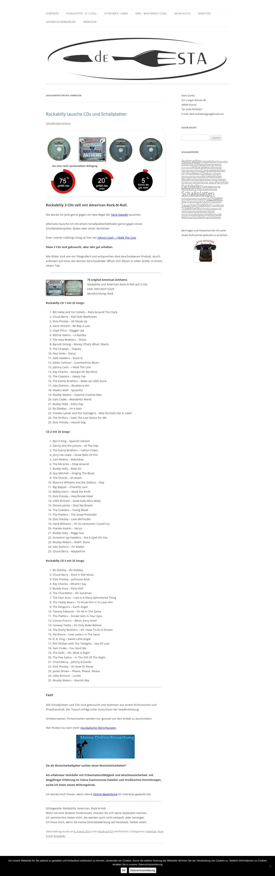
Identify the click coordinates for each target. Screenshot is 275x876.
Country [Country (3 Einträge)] (223, 161)
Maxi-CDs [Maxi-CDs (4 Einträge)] (199, 173)
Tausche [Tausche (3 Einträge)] (216, 201)
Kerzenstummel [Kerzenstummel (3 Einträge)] (191, 170)
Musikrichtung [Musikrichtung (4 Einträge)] (191, 179)
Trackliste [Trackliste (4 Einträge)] (217, 205)
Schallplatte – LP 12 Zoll (81, 13)
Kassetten (204, 13)
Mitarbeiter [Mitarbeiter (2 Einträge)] (187, 176)
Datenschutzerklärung (61, 22)
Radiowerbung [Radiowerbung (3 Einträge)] (211, 186)
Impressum (89, 22)
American (151, 831)
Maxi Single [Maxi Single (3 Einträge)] (213, 173)
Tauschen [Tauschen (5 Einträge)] (189, 205)
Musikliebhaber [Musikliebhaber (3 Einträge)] (212, 176)
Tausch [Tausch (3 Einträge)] (206, 201)
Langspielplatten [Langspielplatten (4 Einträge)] (214, 170)
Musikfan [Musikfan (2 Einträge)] (197, 176)
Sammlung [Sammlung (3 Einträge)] (210, 189)
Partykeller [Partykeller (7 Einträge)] (191, 186)
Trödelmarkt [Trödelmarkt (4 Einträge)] (190, 208)
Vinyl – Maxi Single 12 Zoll (151, 13)
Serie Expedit (119, 214)
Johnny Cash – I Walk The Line (117, 237)
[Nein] (270, 866)
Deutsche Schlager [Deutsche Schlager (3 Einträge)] (193, 164)
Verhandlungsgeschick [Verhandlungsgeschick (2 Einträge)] (210, 208)
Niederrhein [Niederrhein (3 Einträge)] (210, 179)
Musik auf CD (182, 13)
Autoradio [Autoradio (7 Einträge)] (190, 161)
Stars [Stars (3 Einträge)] (184, 201)
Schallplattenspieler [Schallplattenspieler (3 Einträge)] (194, 199)
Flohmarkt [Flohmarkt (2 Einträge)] (186, 167)
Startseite (52, 13)
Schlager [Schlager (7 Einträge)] (215, 198)
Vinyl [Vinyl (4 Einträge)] (211, 211)
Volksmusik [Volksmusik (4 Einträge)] (213, 214)
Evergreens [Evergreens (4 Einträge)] (213, 164)
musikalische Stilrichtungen (98, 728)
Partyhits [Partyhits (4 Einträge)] (221, 182)
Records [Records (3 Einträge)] (186, 189)
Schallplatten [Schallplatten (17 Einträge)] (197, 193)
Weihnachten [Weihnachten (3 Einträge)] (189, 217)
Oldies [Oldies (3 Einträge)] (222, 179)
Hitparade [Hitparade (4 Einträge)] (199, 167)
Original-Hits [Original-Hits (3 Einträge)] (189, 182)
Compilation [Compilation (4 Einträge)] (209, 161)
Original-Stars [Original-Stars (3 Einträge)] (206, 182)
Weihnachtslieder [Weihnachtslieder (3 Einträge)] (209, 217)
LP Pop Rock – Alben (116, 13)
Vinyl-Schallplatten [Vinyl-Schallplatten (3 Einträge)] (193, 214)
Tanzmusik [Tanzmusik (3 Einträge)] (195, 201)
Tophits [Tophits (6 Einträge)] (203, 205)
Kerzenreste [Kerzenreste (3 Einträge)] (214, 167)
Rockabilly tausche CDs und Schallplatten (86, 114)
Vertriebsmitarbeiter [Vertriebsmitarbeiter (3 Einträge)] (194, 211)
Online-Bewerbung (105, 794)
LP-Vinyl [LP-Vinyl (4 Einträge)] (187, 173)
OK (124, 870)
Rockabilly (59, 836)
